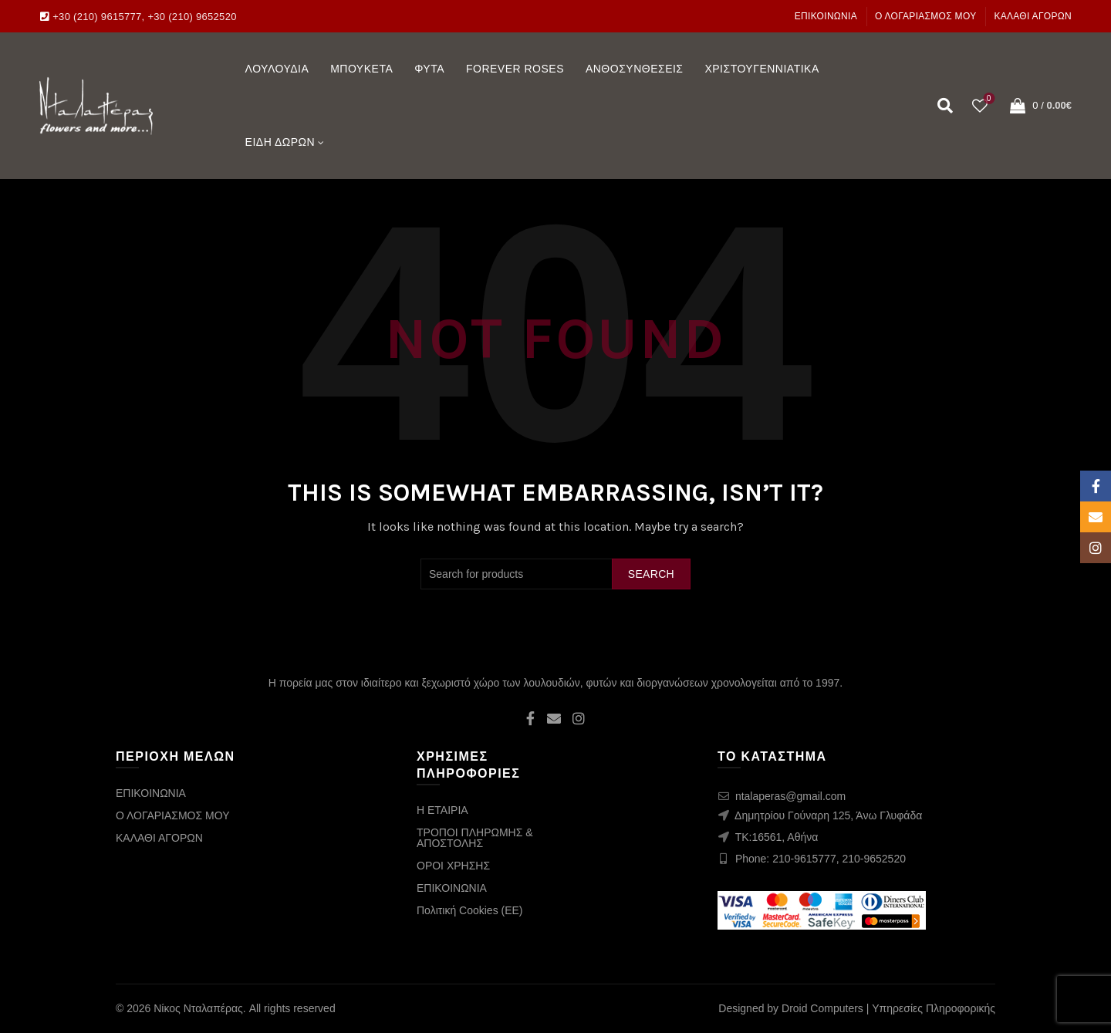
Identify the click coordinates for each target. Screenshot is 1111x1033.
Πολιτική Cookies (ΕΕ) (470, 910)
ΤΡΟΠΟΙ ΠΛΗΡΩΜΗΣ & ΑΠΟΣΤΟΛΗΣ (475, 837)
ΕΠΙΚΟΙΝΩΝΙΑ (826, 16)
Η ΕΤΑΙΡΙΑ (442, 810)
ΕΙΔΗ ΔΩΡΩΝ (280, 142)
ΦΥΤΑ (429, 68)
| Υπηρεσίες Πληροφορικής (930, 1008)
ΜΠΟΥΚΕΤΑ (361, 68)
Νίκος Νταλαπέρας (198, 1008)
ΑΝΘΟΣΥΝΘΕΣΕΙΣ (635, 68)
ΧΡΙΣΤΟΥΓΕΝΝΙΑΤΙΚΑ (761, 68)
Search (651, 574)
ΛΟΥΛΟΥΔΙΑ (277, 68)
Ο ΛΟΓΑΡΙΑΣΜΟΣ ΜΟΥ (926, 16)
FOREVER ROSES (515, 68)
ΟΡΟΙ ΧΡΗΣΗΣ (453, 865)
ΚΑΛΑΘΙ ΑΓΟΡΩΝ (1033, 16)
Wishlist (987, 99)
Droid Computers (822, 1008)
